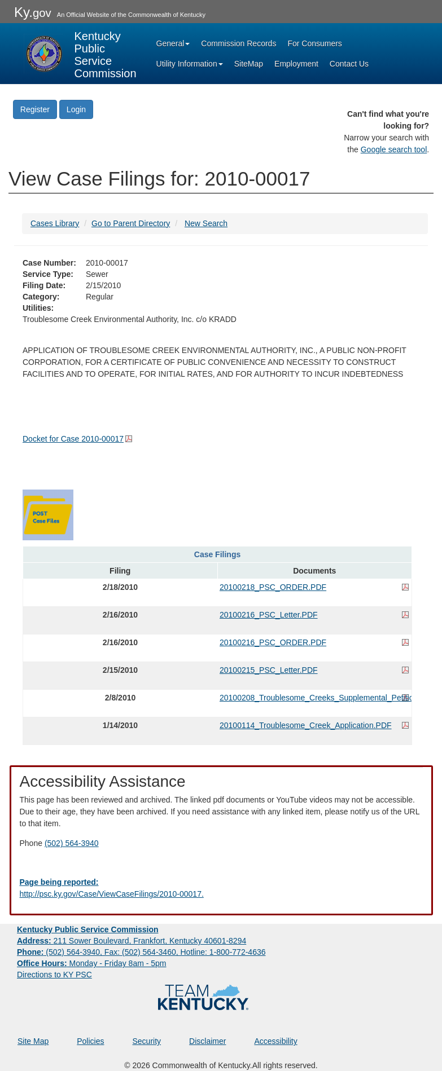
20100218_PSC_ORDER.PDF (273, 587)
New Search (206, 223)
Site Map (33, 1041)
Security (147, 1041)
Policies (90, 1041)
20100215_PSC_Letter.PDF (269, 670)
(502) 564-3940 (72, 843)
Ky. (32, 12)
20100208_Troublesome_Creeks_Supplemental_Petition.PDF (314, 697)
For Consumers (314, 43)
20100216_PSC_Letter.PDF (269, 614)
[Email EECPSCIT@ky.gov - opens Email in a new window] (221, 888)
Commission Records (238, 43)
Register (35, 109)
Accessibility (275, 1041)
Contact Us (349, 63)
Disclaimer (207, 1041)
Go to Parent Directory (130, 223)
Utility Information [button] (189, 63)
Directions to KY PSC (54, 974)
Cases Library (54, 223)
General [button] (173, 43)
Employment (296, 63)
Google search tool (394, 149)
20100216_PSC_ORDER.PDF (273, 642)
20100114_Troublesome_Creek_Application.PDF (306, 725)
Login (76, 109)
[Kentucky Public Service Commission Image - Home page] (80, 53)
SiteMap (248, 63)
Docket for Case (73, 438)
